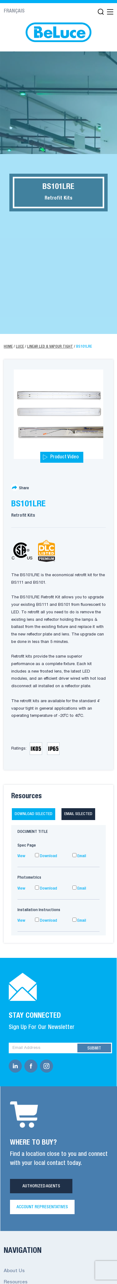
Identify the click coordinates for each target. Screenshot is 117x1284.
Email (79, 856)
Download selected (33, 814)
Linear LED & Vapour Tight (50, 346)
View (21, 856)
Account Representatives (42, 1207)
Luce (20, 346)
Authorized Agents (41, 1186)
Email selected (78, 814)
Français (14, 11)
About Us (14, 1271)
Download (46, 856)
